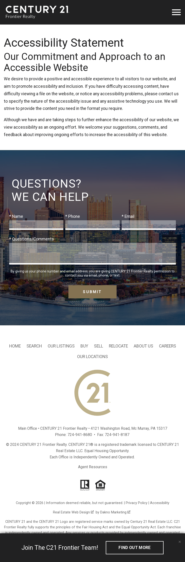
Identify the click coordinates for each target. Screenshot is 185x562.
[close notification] (179, 538)
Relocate (118, 346)
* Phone (72, 216)
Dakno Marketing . (115, 512)
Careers (167, 346)
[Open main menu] (176, 12)
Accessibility (159, 503)
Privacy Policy (136, 503)
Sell (98, 346)
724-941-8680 (79, 434)
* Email (128, 216)
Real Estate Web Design (73, 512)
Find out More (135, 547)
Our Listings (61, 346)
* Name (16, 216)
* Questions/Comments (31, 239)
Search (34, 346)
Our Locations (92, 356)
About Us (143, 346)
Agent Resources (92, 467)
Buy (84, 346)
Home (15, 346)
